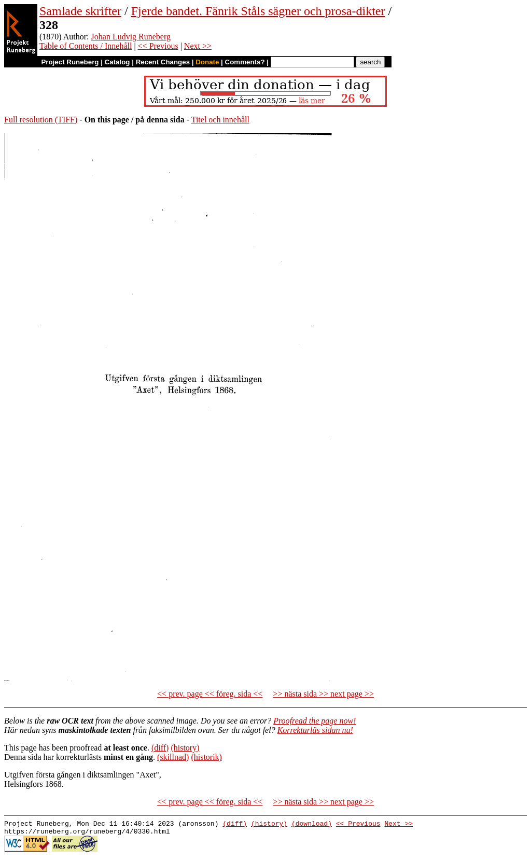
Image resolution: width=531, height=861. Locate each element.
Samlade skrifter (80, 11)
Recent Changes (163, 62)
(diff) (160, 747)
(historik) (206, 757)
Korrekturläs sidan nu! (315, 730)
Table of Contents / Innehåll (85, 45)
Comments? (245, 62)
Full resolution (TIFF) (40, 119)
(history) (185, 747)
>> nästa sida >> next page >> (323, 693)
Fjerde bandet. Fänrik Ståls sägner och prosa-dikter (258, 11)
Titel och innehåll (220, 119)
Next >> (198, 45)
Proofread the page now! (314, 720)
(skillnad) (173, 757)
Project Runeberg (70, 62)
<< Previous (158, 45)
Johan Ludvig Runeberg (131, 36)
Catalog (117, 62)
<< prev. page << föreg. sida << (209, 693)
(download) (311, 824)
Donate (207, 62)
